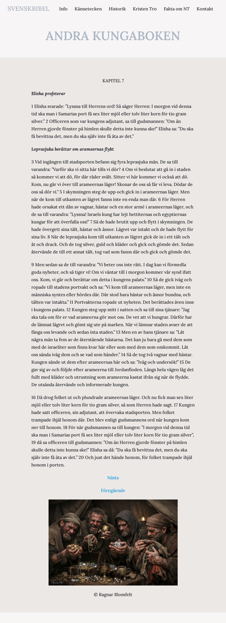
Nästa (113, 477)
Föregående (113, 490)
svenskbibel (28, 9)
